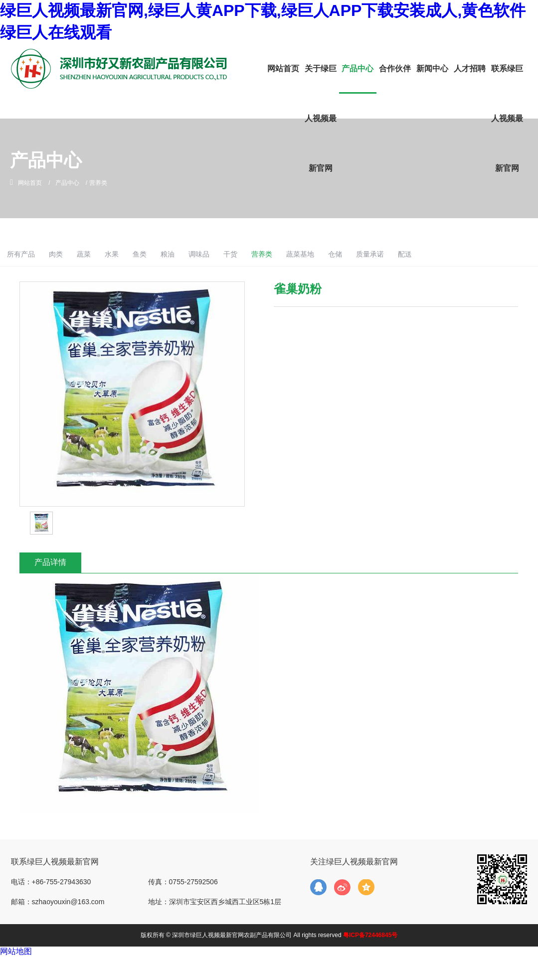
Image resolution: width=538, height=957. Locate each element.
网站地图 (16, 951)
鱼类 (195, 254)
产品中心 (357, 68)
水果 (165, 254)
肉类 (104, 254)
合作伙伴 (395, 68)
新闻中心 (432, 68)
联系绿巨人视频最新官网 (507, 118)
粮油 (225, 254)
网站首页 (283, 68)
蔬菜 (135, 254)
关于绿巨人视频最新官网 (321, 118)
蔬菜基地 (366, 254)
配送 (478, 254)
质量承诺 (441, 254)
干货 (292, 254)
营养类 (325, 254)
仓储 (403, 254)
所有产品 (67, 254)
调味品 (258, 254)
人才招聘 (470, 68)
